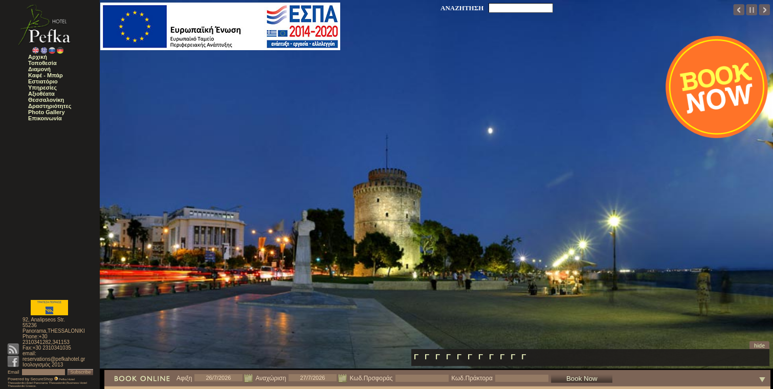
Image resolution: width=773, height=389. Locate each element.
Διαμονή (39, 69)
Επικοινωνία (45, 118)
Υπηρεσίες (42, 87)
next (764, 9)
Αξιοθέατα (41, 94)
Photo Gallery (46, 112)
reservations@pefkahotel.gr (54, 359)
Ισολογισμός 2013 (43, 365)
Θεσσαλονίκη (46, 100)
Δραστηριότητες (49, 106)
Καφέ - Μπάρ (45, 75)
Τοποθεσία (42, 63)
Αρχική (37, 57)
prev (739, 9)
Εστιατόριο (43, 81)
